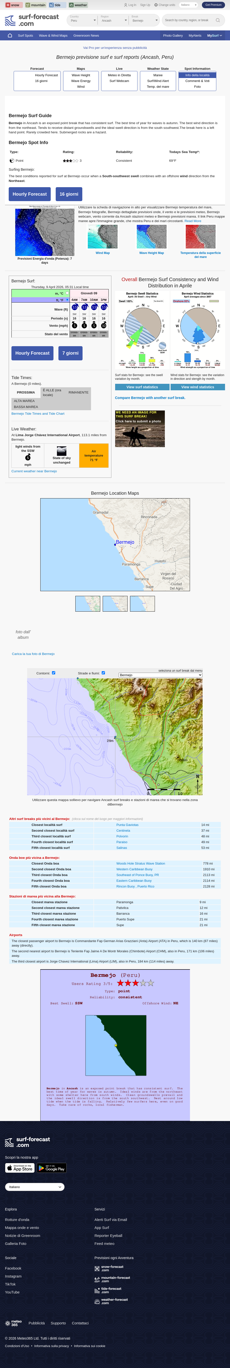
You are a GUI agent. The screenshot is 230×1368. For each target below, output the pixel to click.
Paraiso (121, 842)
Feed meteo (104, 1243)
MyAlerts (195, 35)
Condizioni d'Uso (17, 1346)
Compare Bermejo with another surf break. (150, 398)
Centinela (123, 830)
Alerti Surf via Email (110, 1219)
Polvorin (122, 836)
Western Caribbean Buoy (134, 869)
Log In (132, 5)
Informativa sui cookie (89, 1346)
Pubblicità (37, 1323)
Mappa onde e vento (22, 1227)
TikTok (10, 1284)
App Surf (101, 1227)
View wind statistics (197, 387)
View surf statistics (142, 387)
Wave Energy (81, 81)
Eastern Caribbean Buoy (134, 881)
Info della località (197, 75)
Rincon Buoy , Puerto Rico (135, 886)
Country (74, 16)
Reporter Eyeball (108, 1235)
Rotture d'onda (17, 1219)
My (214, 35)
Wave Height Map (151, 253)
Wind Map (103, 253)
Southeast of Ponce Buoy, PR (137, 875)
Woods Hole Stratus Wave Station (140, 863)
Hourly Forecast (46, 75)
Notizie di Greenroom (22, 1235)
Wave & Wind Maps (53, 35)
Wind (81, 86)
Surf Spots (25, 35)
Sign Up (145, 5)
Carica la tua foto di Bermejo (33, 654)
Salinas (121, 848)
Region (105, 16)
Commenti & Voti (197, 81)
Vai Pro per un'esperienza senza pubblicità (115, 48)
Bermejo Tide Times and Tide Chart (37, 413)
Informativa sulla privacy (51, 1346)
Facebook (13, 1268)
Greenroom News (86, 35)
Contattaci (80, 1323)
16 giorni (41, 81)
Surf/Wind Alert (158, 81)
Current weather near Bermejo (34, 471)
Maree (158, 75)
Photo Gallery (173, 35)
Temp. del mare (158, 86)
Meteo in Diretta (119, 75)
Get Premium (213, 4)
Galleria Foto (15, 1243)
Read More (192, 221)
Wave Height (81, 75)
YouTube (12, 1292)
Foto (197, 86)
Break (135, 16)
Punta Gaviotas (127, 825)
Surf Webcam (119, 81)
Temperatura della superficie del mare (200, 255)
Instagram (13, 1276)
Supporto (58, 1323)
